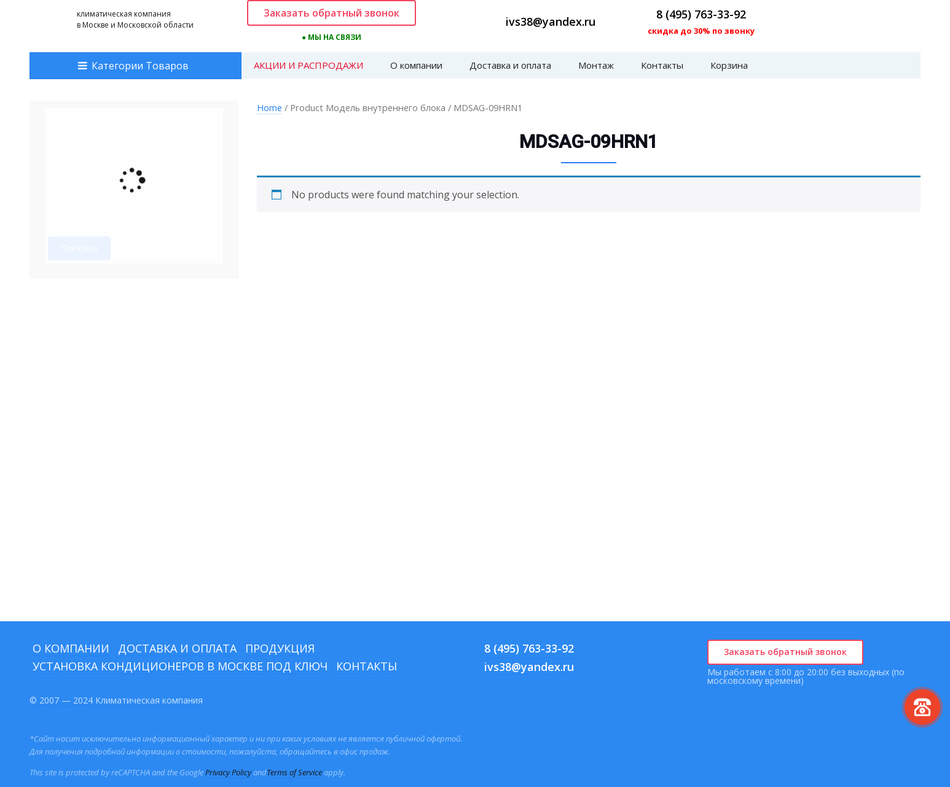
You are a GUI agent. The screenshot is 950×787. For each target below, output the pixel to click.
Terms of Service (294, 772)
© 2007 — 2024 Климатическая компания (116, 700)
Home (269, 107)
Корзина (729, 65)
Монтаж (596, 65)
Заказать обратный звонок (331, 13)
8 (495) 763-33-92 (701, 14)
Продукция (280, 648)
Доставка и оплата (510, 65)
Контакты (662, 65)
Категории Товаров (140, 65)
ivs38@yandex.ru (550, 21)
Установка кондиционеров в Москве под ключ (180, 666)
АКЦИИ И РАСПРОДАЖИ (308, 65)
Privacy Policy (228, 772)
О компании (416, 65)
